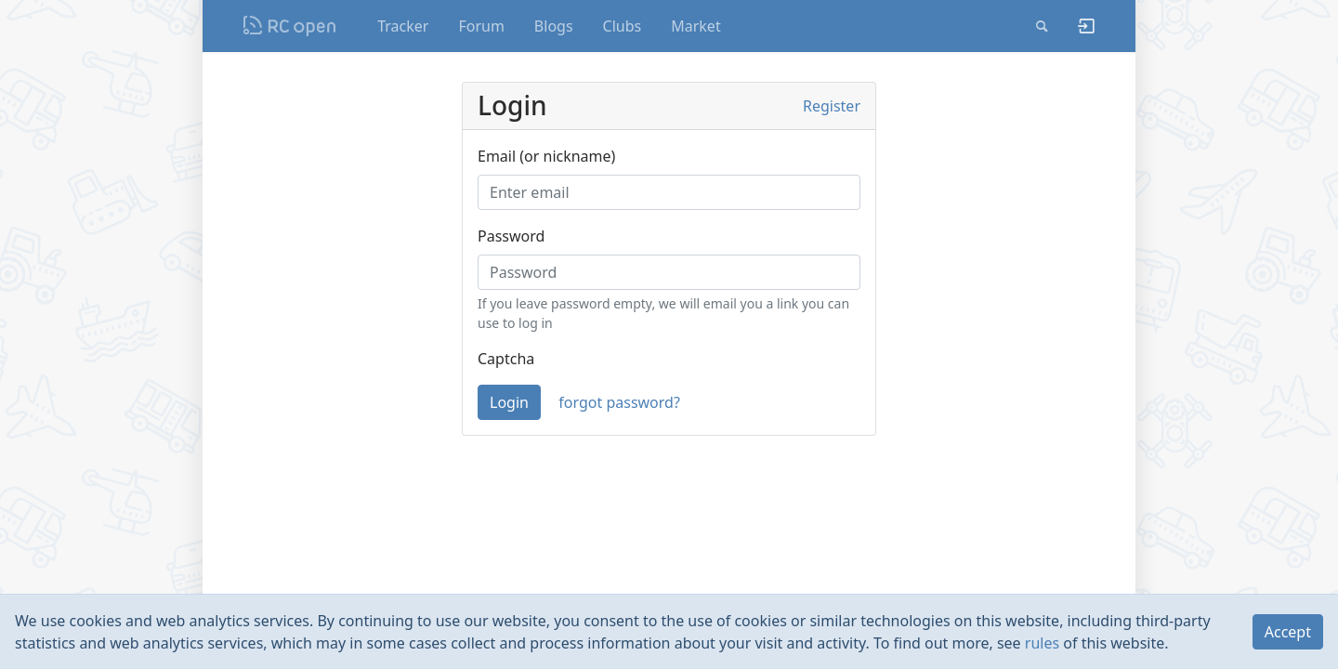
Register (831, 106)
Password (511, 236)
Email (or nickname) (546, 156)
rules (1042, 643)
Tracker (402, 26)
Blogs (553, 26)
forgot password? (619, 402)
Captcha (506, 358)
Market (695, 26)
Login (509, 402)
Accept (1288, 632)
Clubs (622, 26)
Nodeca (290, 26)
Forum (481, 26)
